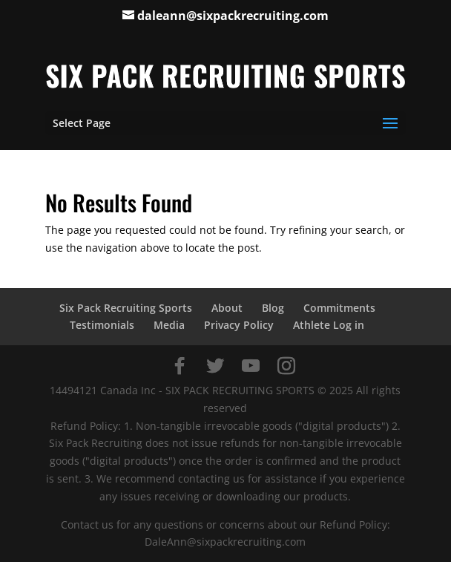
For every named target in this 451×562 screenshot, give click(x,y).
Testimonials (102, 325)
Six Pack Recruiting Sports (125, 308)
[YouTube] (251, 366)
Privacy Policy (239, 325)
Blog (273, 308)
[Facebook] (179, 366)
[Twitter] (215, 366)
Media (169, 325)
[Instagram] (286, 366)
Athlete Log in (328, 325)
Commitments (339, 308)
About (227, 308)
